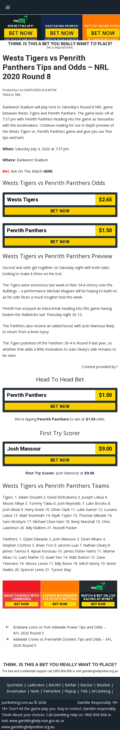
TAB (84, 691)
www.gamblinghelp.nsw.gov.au (34, 720)
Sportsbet (15, 684)
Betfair (70, 684)
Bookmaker (16, 691)
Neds (34, 691)
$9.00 (89, 473)
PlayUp (70, 691)
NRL (18, 94)
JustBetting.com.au (17, 702)
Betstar (86, 684)
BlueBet (103, 684)
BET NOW (21, 33)
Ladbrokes (36, 684)
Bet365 (55, 684)
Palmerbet (52, 691)
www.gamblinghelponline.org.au (28, 726)
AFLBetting (101, 691)
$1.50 (90, 419)
